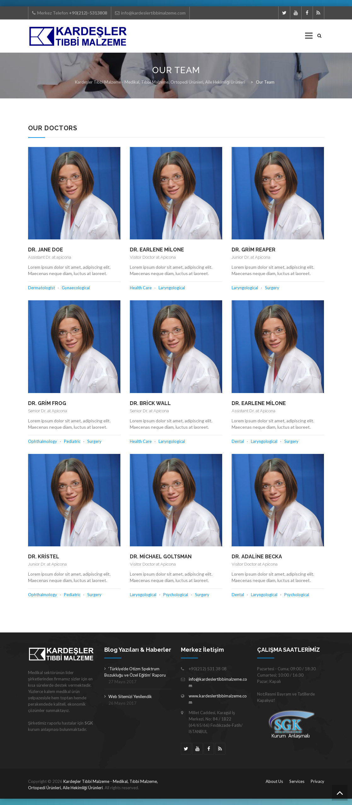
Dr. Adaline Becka (257, 557)
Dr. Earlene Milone (157, 250)
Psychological (175, 594)
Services (296, 781)
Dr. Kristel (43, 557)
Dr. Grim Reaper (253, 250)
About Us (274, 781)
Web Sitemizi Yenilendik (130, 696)
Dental (238, 441)
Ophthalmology (42, 441)
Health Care (141, 287)
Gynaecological (76, 287)
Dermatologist (41, 287)
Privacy (317, 781)
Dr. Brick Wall (150, 403)
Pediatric (72, 441)
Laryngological (172, 287)
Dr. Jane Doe (45, 250)
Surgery (272, 287)
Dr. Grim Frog (47, 403)
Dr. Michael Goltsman (161, 557)
